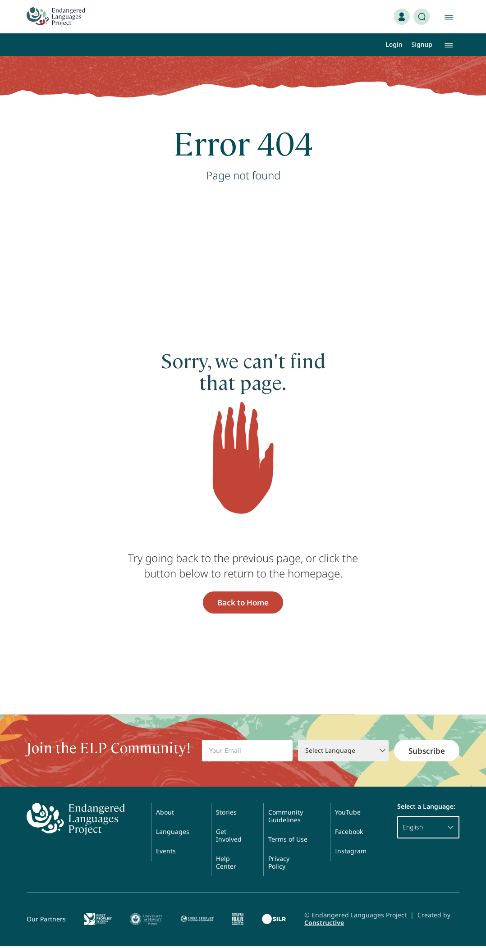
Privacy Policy (278, 864)
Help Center (226, 864)
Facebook (349, 833)
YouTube (348, 814)
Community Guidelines (285, 818)
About (165, 814)
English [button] (428, 829)
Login (393, 44)
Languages (172, 833)
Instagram (351, 853)
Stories (226, 814)
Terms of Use (287, 841)
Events (166, 853)
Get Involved (229, 837)
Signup (422, 44)
